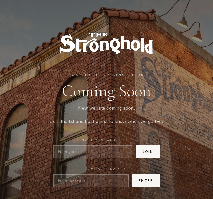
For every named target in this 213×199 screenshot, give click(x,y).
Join (147, 152)
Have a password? (106, 169)
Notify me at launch (106, 140)
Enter (146, 181)
